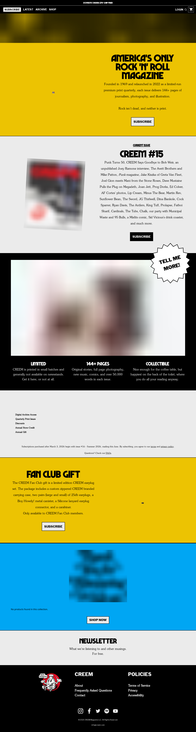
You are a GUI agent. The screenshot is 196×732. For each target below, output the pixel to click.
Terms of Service (142, 685)
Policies (141, 674)
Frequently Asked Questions (95, 690)
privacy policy (167, 447)
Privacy (135, 690)
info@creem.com (98, 724)
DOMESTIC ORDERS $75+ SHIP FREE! (98, 2)
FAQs (108, 453)
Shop (51, 9)
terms (153, 447)
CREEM (83, 674)
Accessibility (139, 694)
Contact (80, 694)
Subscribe (11, 9)
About (79, 685)
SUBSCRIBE (143, 121)
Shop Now (98, 620)
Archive (39, 9)
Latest (27, 9)
